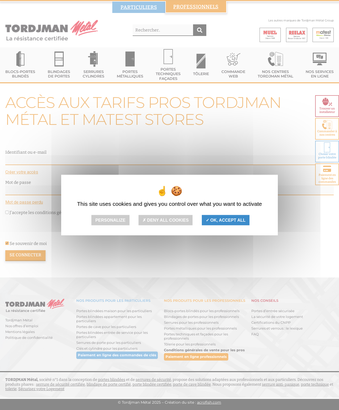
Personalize (110, 220)
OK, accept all (226, 220)
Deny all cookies (165, 220)
